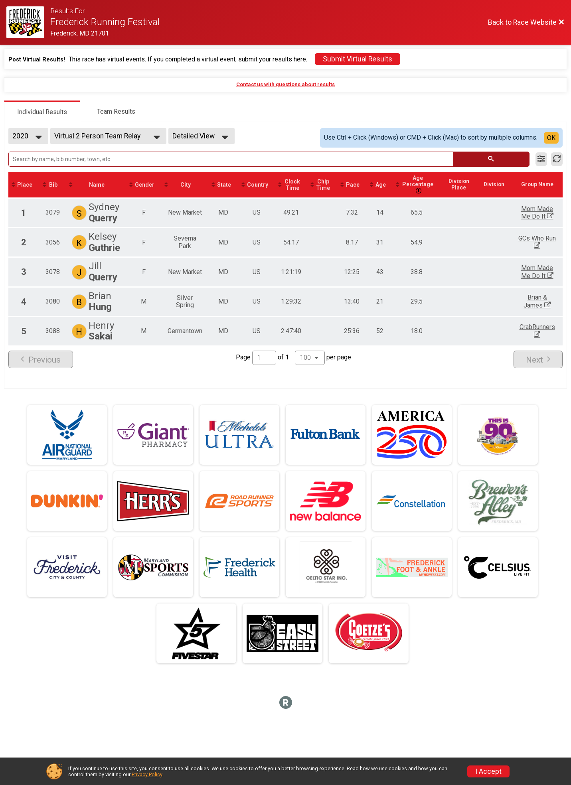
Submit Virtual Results (357, 59)
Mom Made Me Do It (547, 213)
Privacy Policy (147, 774)
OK (551, 138)
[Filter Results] (541, 159)
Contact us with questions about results (285, 84)
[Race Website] (28, 22)
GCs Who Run (547, 243)
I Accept (488, 771)
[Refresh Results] (557, 159)
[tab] (42, 111)
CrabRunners (547, 331)
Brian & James (547, 302)
